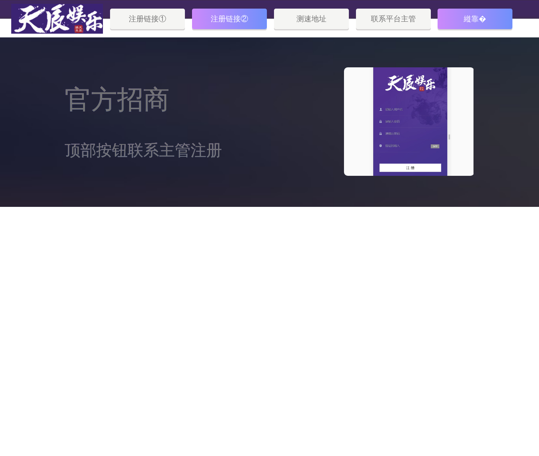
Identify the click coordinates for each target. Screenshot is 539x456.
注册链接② (229, 19)
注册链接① (147, 19)
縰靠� (475, 19)
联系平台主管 (393, 19)
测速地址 (311, 19)
